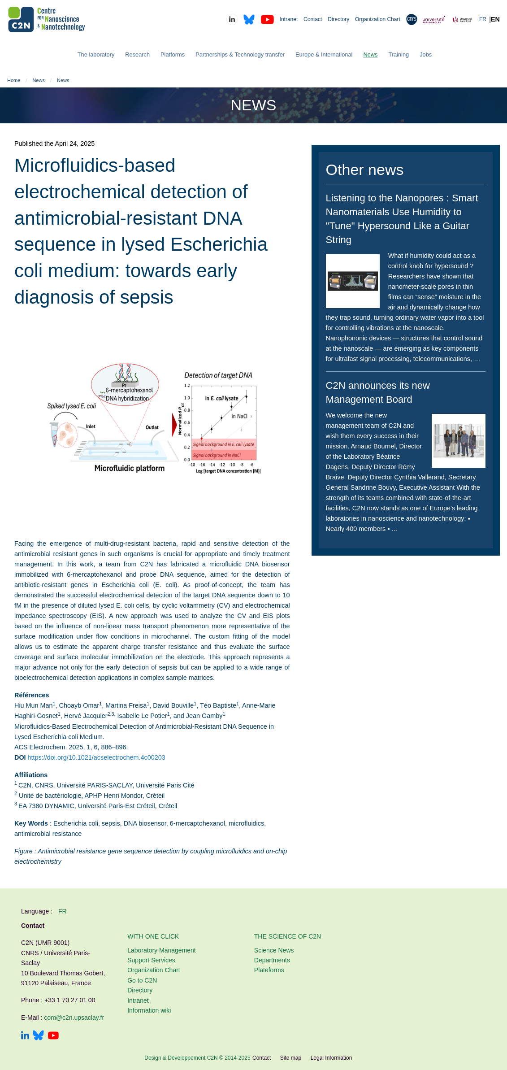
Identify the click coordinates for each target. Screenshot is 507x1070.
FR (482, 19)
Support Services (151, 960)
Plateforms (269, 970)
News (38, 80)
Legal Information (331, 1058)
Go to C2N (142, 980)
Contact (312, 19)
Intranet (289, 19)
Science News (274, 950)
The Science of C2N (287, 936)
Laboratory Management (161, 950)
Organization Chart (377, 19)
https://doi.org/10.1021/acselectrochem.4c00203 (96, 757)
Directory (338, 19)
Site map (290, 1058)
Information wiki (149, 1010)
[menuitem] (96, 55)
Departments (272, 960)
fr (62, 911)
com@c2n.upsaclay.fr (74, 1017)
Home (13, 80)
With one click (153, 936)
